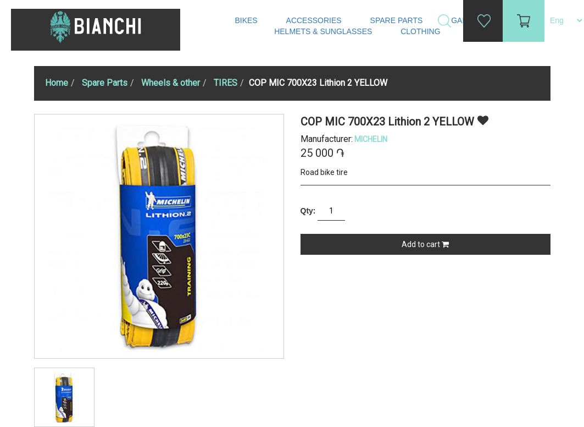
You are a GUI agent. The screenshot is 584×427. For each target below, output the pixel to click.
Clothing (421, 31)
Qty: (308, 210)
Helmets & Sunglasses (324, 31)
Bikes (247, 20)
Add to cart (425, 244)
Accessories (315, 20)
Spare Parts (397, 20)
